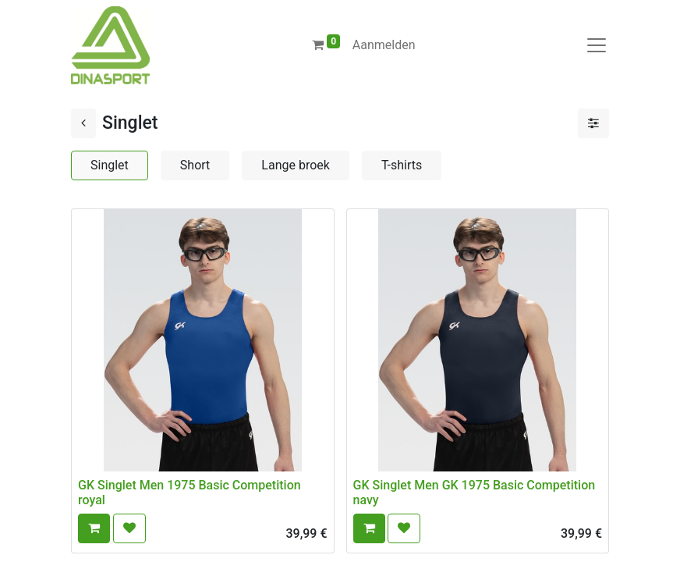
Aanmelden (384, 44)
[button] (94, 528)
